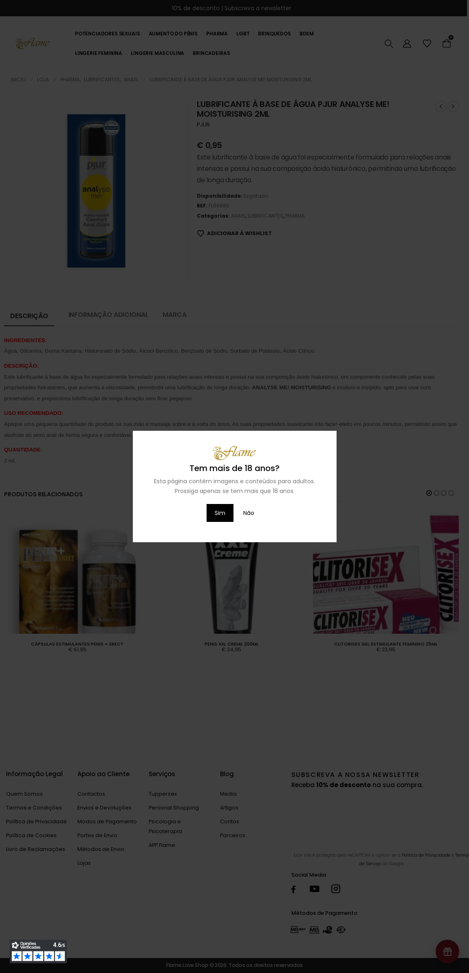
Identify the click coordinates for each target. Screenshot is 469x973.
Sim (220, 513)
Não (248, 513)
